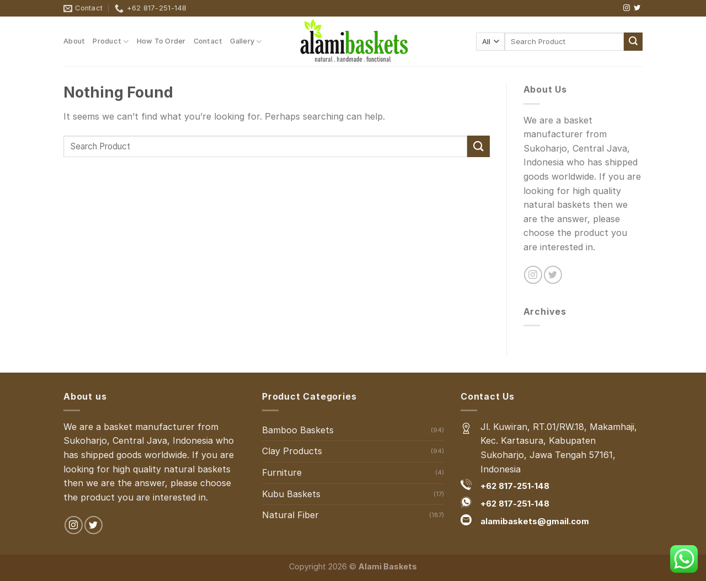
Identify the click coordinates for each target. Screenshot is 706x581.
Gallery (245, 41)
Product (111, 41)
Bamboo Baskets (298, 429)
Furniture (282, 472)
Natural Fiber (290, 514)
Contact (208, 41)
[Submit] (633, 42)
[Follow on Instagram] (626, 8)
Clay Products (292, 450)
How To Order (161, 41)
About (74, 41)
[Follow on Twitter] (637, 8)
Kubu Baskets (291, 493)
